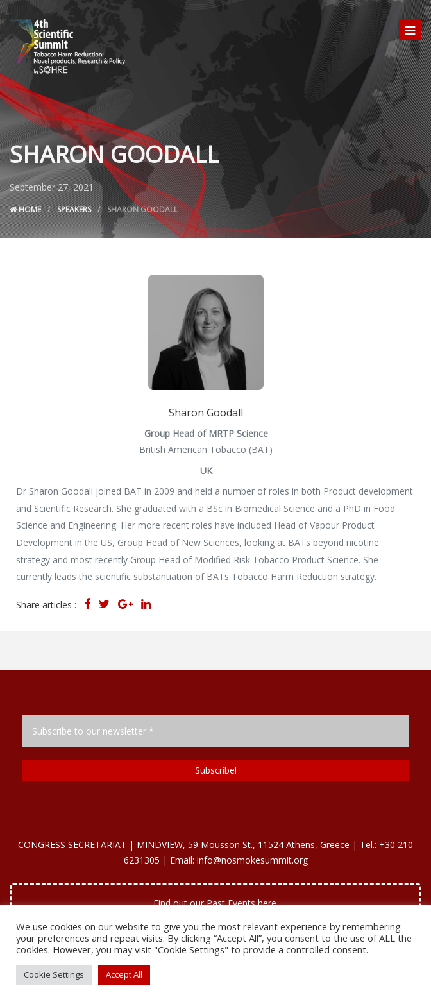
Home (25, 209)
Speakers (74, 209)
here (267, 903)
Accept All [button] (124, 974)
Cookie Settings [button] (54, 974)
